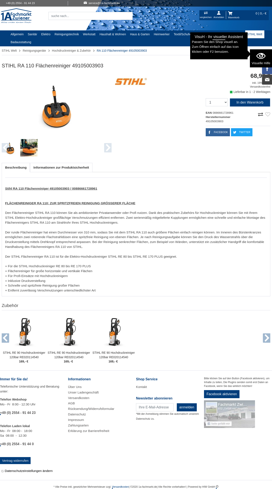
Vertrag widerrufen (15, 460)
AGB (71, 403)
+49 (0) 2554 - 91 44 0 (17, 444)
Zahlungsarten (78, 425)
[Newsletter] (155, 407)
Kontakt (141, 387)
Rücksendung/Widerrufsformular (91, 409)
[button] (5, 338)
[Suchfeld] (85, 16)
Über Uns (75, 387)
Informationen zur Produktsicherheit (61, 167)
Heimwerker (162, 34)
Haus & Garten (140, 34)
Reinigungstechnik (67, 34)
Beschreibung (16, 167)
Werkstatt (89, 34)
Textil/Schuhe (182, 34)
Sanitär (32, 34)
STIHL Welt (254, 34)
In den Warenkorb (250, 102)
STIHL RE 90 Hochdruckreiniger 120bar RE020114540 (24, 355)
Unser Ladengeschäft (83, 392)
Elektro (46, 34)
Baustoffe (237, 34)
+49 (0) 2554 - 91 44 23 (18, 413)
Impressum (76, 420)
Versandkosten (78, 398)
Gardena (221, 34)
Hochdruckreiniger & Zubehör (71, 50)
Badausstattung (21, 42)
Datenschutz (77, 414)
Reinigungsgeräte (34, 50)
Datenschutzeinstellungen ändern (27, 471)
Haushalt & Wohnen (112, 34)
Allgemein (17, 34)
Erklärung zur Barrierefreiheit (88, 431)
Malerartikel (203, 34)
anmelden (186, 407)
